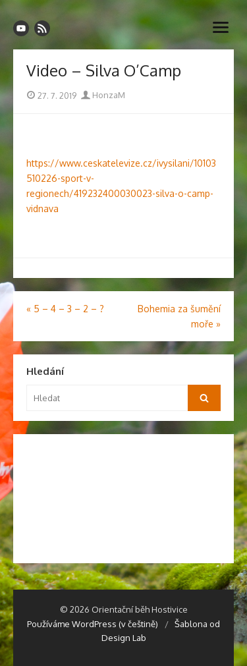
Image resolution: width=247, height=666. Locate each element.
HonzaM (103, 95)
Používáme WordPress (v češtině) (92, 624)
